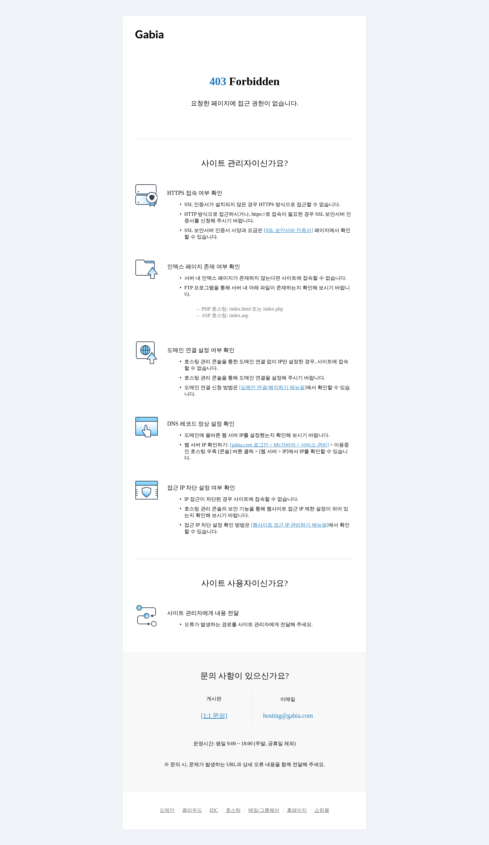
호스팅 (233, 810)
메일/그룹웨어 (263, 810)
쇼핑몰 (321, 810)
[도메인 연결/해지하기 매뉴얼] (272, 387)
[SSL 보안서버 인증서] (288, 230)
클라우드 (192, 810)
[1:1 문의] (214, 715)
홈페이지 (297, 810)
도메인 (167, 810)
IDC (214, 810)
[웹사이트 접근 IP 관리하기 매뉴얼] (289, 525)
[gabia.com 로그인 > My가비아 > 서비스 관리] (279, 444)
